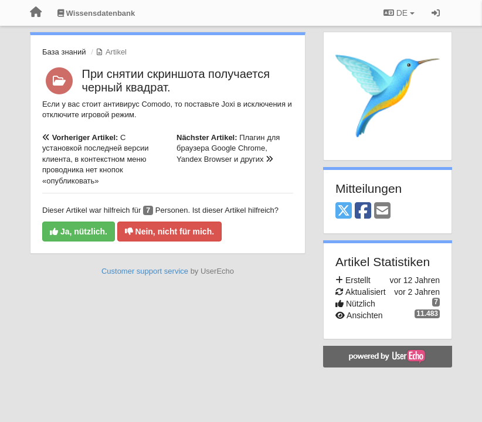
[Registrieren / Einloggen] (435, 13)
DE (399, 13)
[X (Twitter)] (343, 211)
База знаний (64, 51)
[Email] (382, 211)
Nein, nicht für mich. (169, 231)
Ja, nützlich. (78, 231)
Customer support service (144, 271)
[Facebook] (363, 211)
